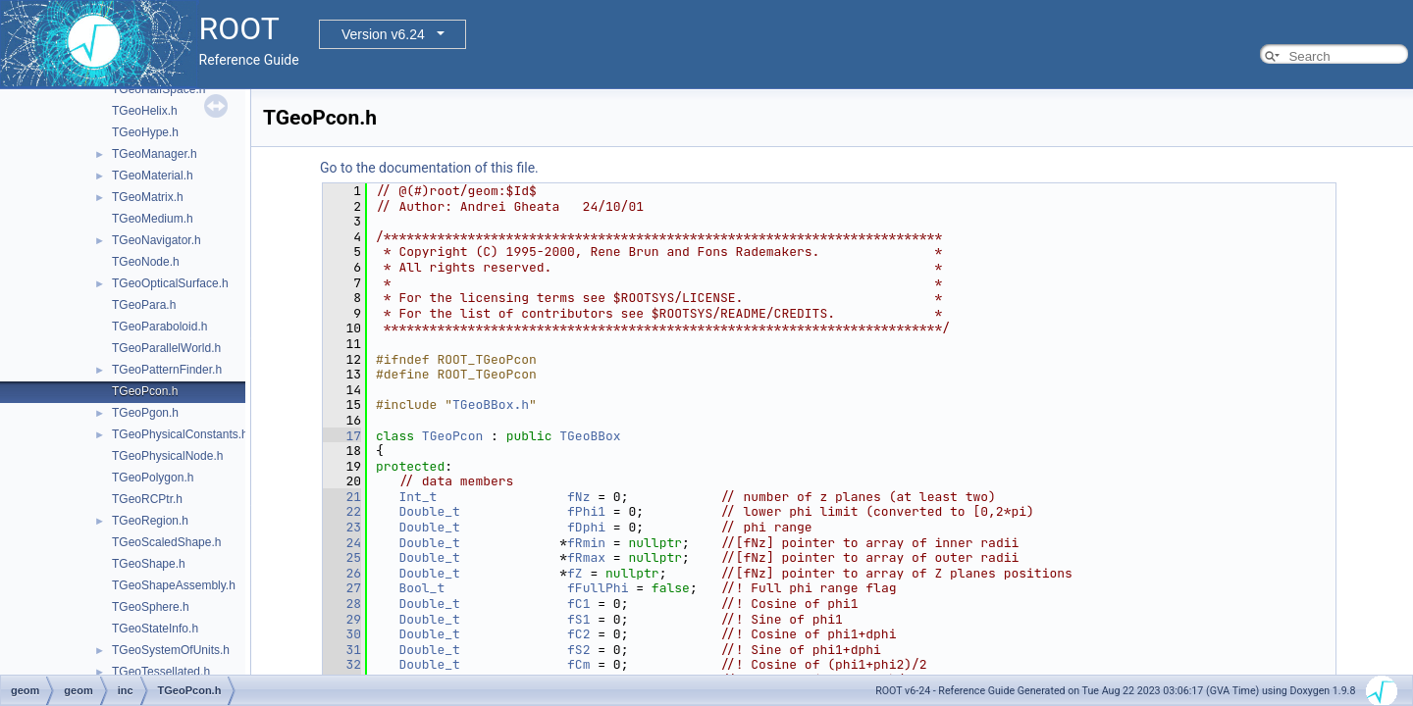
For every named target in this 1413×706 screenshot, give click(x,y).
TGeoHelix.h (145, 111)
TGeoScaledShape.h (166, 542)
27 (342, 588)
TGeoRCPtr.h (147, 499)
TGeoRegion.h (150, 521)
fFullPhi (597, 588)
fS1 (578, 619)
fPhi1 (586, 511)
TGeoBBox (589, 436)
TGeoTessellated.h (161, 672)
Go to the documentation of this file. (429, 168)
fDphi (586, 527)
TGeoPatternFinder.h (167, 370)
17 (342, 436)
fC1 (578, 603)
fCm (578, 664)
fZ (575, 573)
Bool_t (421, 588)
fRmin (586, 542)
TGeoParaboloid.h (159, 326)
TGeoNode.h (146, 262)
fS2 (578, 649)
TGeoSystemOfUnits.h (171, 650)
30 (342, 634)
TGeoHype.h (145, 132)
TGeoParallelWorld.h (166, 348)
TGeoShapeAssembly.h (174, 585)
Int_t (417, 496)
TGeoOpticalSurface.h (170, 283)
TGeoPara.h (144, 305)
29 (342, 619)
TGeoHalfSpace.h (158, 89)
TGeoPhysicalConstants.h (180, 434)
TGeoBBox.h (490, 404)
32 (342, 664)
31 (342, 649)
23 (342, 527)
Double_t (428, 511)
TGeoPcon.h (145, 391)
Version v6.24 (383, 34)
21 (342, 496)
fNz (578, 496)
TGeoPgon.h (145, 413)
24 (342, 542)
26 (342, 573)
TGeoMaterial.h (152, 175)
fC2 (578, 634)
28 (342, 603)
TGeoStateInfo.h (155, 628)
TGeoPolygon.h (152, 477)
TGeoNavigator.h (156, 240)
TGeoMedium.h (152, 219)
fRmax (586, 557)
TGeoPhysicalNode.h (167, 456)
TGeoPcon (452, 436)
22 (342, 511)
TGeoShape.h (148, 564)
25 (342, 557)
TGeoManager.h (154, 154)
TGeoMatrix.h (147, 197)
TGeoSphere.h (150, 607)
